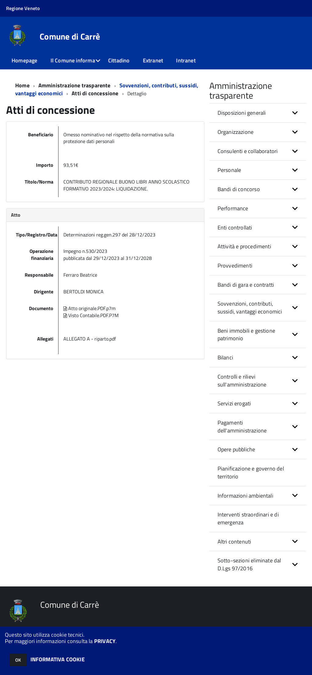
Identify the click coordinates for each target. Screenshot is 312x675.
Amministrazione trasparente (74, 85)
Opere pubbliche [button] (236, 449)
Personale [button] (229, 170)
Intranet (185, 60)
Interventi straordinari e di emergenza (248, 518)
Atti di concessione (96, 93)
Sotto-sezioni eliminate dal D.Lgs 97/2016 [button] (249, 564)
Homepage (24, 60)
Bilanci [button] (225, 357)
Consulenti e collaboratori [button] (248, 151)
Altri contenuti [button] (234, 541)
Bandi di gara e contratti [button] (246, 285)
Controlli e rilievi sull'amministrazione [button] (242, 380)
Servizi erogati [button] (234, 403)
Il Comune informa (73, 60)
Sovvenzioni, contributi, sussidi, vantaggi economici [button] (250, 307)
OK (18, 659)
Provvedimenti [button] (235, 265)
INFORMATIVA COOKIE (57, 659)
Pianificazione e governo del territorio (251, 472)
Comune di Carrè (70, 36)
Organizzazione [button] (236, 132)
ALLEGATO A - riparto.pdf (89, 338)
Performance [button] (233, 208)
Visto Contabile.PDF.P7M (91, 315)
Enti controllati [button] (235, 227)
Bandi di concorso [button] (239, 189)
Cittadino (119, 60)
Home (22, 85)
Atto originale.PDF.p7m (89, 308)
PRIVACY (104, 641)
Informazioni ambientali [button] (245, 495)
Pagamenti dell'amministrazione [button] (242, 426)
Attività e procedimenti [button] (244, 246)
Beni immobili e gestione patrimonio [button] (246, 335)
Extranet (153, 60)
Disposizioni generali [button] (242, 113)
